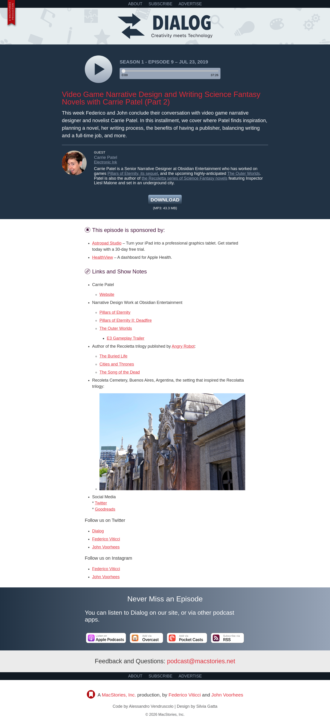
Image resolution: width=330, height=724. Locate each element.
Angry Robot (183, 346)
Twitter (101, 503)
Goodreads (105, 509)
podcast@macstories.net (201, 661)
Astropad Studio (106, 243)
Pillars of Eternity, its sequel (132, 173)
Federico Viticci (106, 539)
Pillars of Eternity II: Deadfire (125, 320)
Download (165, 199)
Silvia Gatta (206, 706)
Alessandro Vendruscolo (151, 706)
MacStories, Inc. (119, 694)
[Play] (98, 69)
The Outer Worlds (243, 173)
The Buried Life (113, 356)
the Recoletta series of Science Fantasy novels (184, 178)
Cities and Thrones (116, 364)
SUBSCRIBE (160, 4)
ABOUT (135, 4)
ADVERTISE (190, 4)
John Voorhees (106, 547)
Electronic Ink (105, 162)
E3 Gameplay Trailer (125, 338)
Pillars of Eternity (114, 312)
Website (106, 294)
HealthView (102, 257)
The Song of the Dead (119, 372)
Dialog (98, 531)
